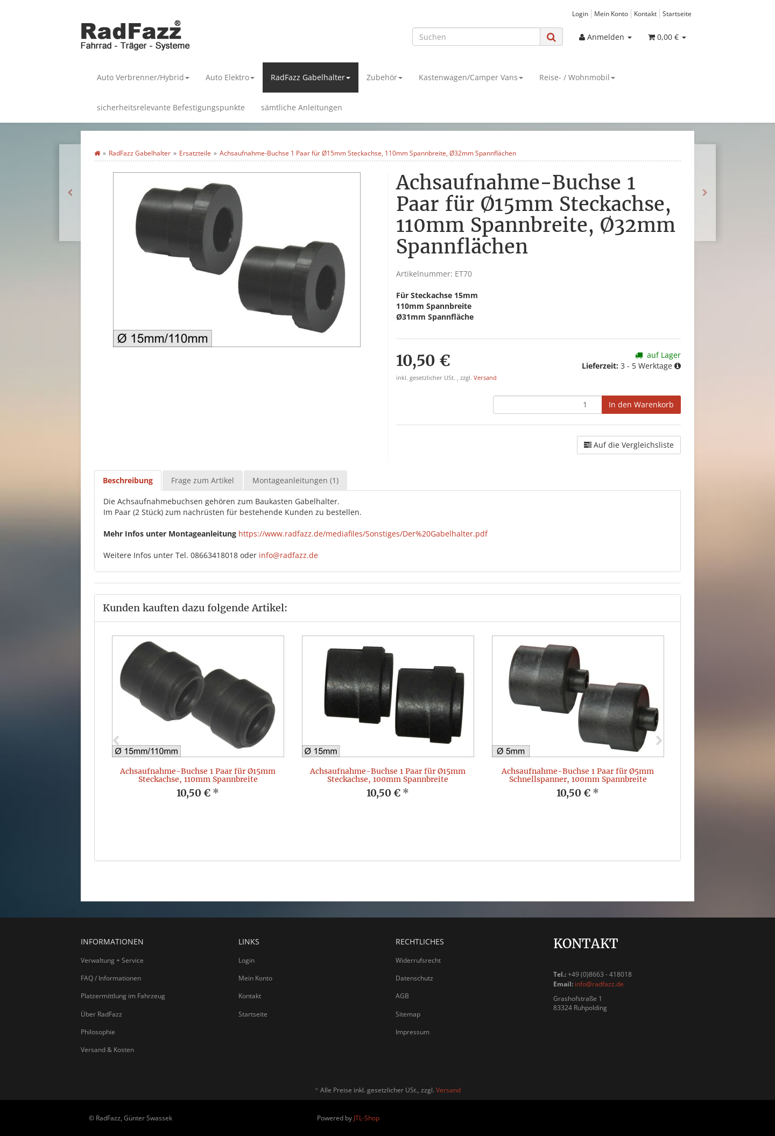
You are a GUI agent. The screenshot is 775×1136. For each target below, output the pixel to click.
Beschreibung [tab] (128, 480)
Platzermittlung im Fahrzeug (123, 995)
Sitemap (408, 1014)
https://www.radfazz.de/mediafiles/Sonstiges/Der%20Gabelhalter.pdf (363, 533)
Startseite (677, 13)
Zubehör (385, 77)
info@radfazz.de (288, 555)
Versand (485, 378)
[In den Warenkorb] (641, 405)
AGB (402, 995)
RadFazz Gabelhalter (310, 77)
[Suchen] (476, 36)
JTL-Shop (366, 1118)
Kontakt (645, 13)
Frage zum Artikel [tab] (202, 480)
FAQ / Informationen (111, 978)
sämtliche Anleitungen (301, 107)
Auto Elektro (230, 77)
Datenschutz (414, 978)
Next (659, 741)
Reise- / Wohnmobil (577, 77)
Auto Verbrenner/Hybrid (143, 77)
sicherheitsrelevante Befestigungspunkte (171, 107)
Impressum (412, 1031)
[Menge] (547, 405)
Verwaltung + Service (112, 960)
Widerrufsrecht (418, 960)
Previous (116, 741)
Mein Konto (611, 13)
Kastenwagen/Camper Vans (471, 77)
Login (580, 13)
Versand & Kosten (107, 1049)
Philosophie (98, 1031)
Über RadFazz (101, 1014)
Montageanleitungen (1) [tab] (295, 480)
